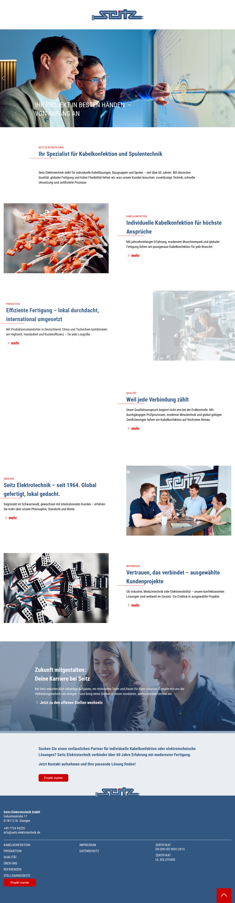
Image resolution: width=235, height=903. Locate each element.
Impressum (87, 845)
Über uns (10, 863)
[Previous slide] (3, 78)
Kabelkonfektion (17, 845)
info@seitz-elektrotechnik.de (22, 832)
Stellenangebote (17, 875)
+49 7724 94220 (14, 828)
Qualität (10, 857)
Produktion (12, 851)
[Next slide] (231, 78)
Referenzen (12, 869)
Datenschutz (89, 851)
